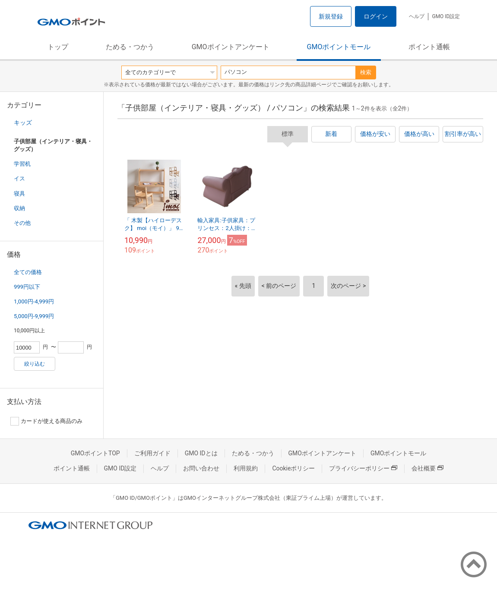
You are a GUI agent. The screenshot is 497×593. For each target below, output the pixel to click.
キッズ (23, 122)
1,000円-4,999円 (34, 301)
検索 (365, 72)
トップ (57, 47)
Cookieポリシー (293, 468)
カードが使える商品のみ (46, 421)
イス (19, 178)
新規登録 (331, 16)
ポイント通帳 (429, 47)
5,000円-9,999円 (34, 316)
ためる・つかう (130, 47)
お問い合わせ (201, 468)
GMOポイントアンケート (230, 47)
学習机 (22, 164)
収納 (19, 208)
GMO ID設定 (446, 16)
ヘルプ (416, 16)
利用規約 (246, 468)
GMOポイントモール (339, 47)
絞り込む (34, 364)
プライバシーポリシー (363, 468)
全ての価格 (28, 272)
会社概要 (427, 468)
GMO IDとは (201, 453)
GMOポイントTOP (95, 453)
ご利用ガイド (152, 453)
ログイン (376, 16)
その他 (22, 223)
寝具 (19, 193)
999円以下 (27, 287)
